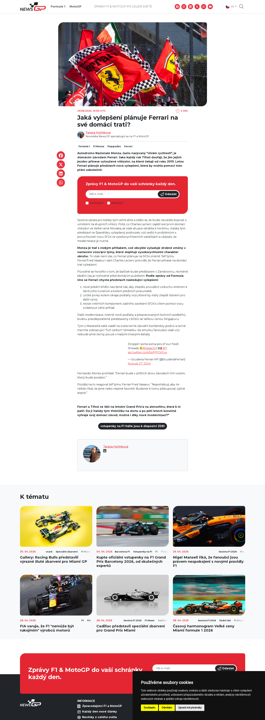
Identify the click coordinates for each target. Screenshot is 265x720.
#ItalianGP (150, 348)
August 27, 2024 (139, 363)
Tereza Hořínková (98, 132)
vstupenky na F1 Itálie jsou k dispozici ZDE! (132, 426)
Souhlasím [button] (149, 707)
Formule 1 (58, 6)
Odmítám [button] (167, 707)
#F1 (164, 348)
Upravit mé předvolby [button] (190, 707)
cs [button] (230, 7)
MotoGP (75, 6)
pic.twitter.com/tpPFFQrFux (147, 352)
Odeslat (168, 194)
